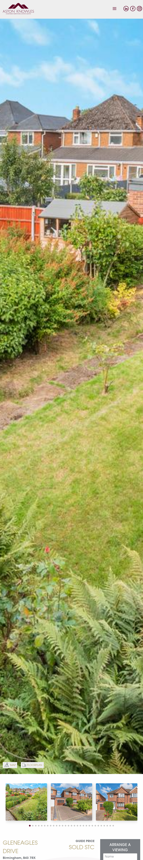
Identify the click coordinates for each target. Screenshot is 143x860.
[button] (30, 826)
